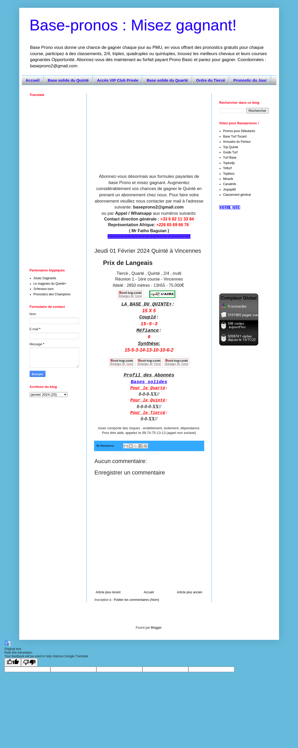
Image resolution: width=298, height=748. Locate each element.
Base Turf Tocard (235, 136)
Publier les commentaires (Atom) (136, 600)
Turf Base (230, 157)
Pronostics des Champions (52, 294)
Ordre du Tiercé (210, 80)
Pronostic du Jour (250, 80)
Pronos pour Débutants (239, 131)
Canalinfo (229, 184)
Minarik (228, 179)
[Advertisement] (149, 129)
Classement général (237, 195)
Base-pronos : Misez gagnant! (133, 25)
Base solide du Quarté (167, 80)
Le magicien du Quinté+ (50, 283)
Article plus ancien (189, 592)
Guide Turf (230, 152)
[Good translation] (12, 662)
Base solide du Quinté (68, 80)
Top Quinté (230, 147)
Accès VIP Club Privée (117, 80)
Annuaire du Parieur (237, 142)
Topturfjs (229, 163)
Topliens (229, 173)
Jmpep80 (229, 189)
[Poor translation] (29, 662)
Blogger (156, 627)
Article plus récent (108, 592)
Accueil (32, 80)
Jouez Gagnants (45, 278)
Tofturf (227, 168)
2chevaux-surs (44, 289)
